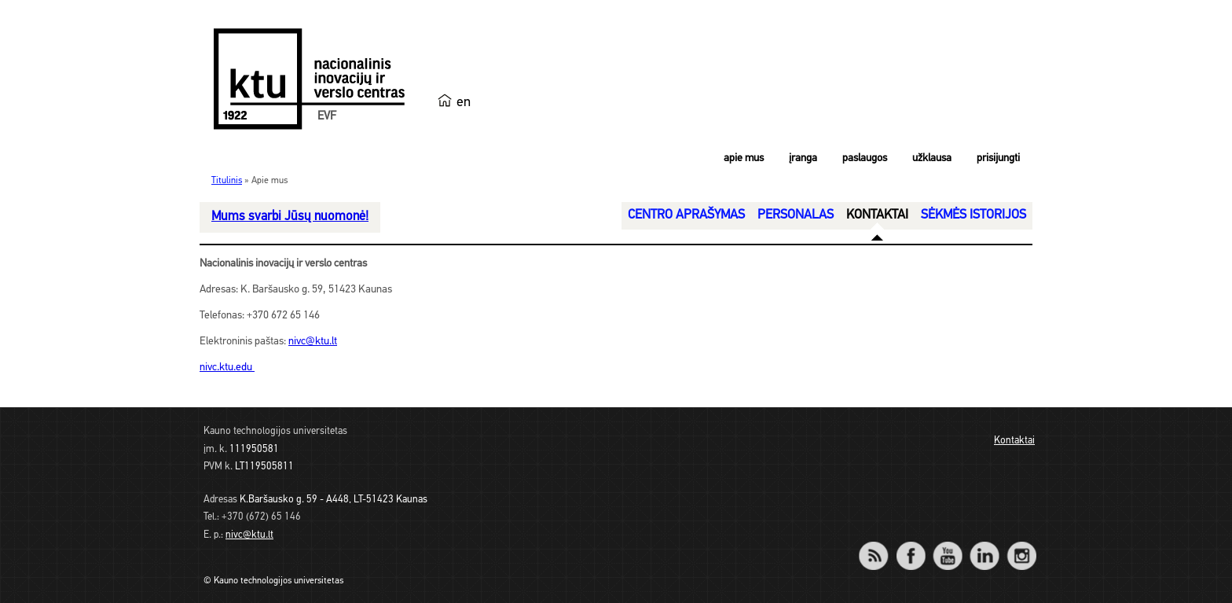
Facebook (910, 545)
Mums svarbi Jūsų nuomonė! (289, 217)
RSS (880, 545)
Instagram (1021, 545)
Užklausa (932, 158)
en (463, 102)
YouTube (947, 545)
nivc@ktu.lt (312, 341)
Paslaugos (864, 158)
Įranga (803, 158)
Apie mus (744, 158)
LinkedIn (984, 545)
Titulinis (226, 181)
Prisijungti (998, 158)
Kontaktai (1014, 441)
